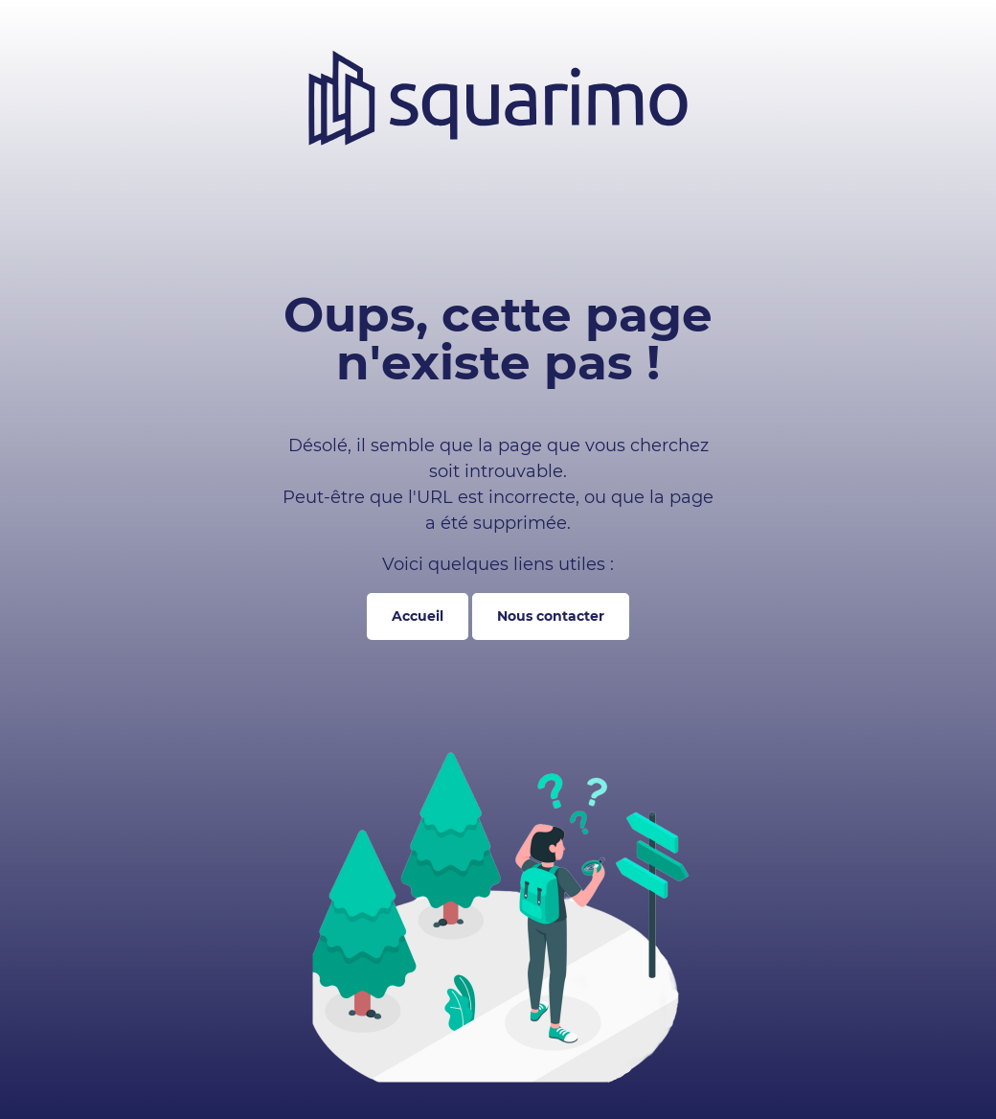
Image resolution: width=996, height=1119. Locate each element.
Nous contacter (550, 616)
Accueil (417, 616)
